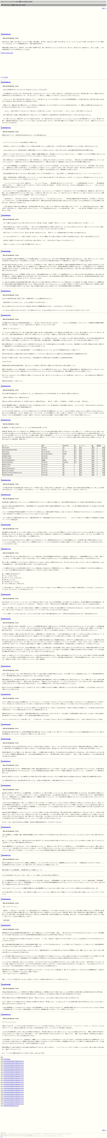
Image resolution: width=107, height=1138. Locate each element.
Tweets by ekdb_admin (7, 53)
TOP (2, 5)
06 (12, 1061)
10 (19, 1061)
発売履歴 (13, 5)
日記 (20, 5)
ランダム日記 (4, 77)
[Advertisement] (46, 21)
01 (4, 1059)
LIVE (5, 5)
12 (22, 1061)
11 (21, 1061)
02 (6, 1059)
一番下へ (104, 8)
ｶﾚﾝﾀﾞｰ (8, 5)
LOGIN (23, 5)
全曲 (17, 5)
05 (11, 1061)
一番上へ (104, 1130)
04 (9, 1059)
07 (14, 1061)
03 (7, 1059)
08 (16, 1061)
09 (17, 1061)
